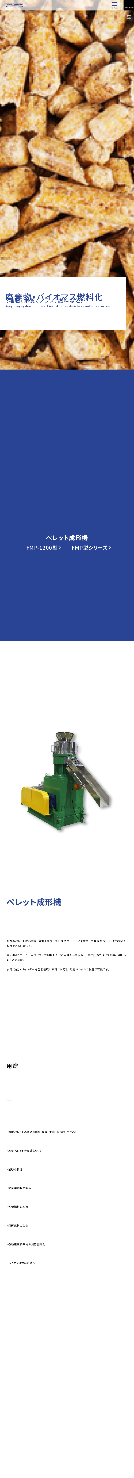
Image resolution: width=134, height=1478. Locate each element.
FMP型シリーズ (90, 547)
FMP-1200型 (42, 547)
